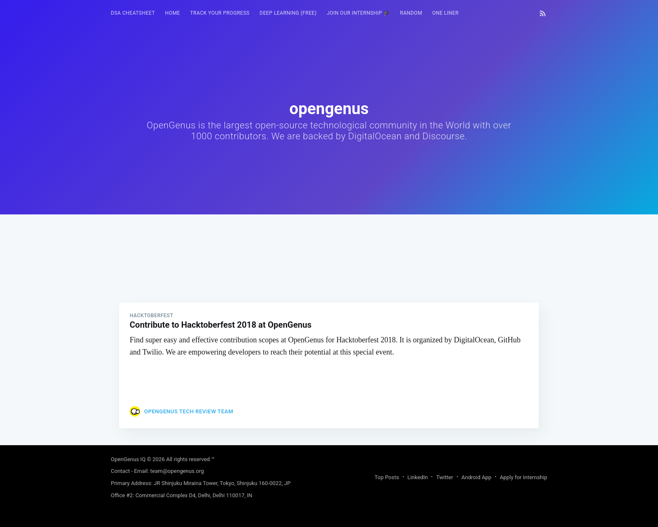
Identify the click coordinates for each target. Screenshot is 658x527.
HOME (172, 13)
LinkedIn (417, 477)
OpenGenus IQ (128, 459)
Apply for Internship (523, 477)
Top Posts (386, 477)
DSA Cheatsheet (133, 13)
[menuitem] (133, 13)
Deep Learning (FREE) (288, 13)
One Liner (445, 13)
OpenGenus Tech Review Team (188, 411)
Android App (476, 477)
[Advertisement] (329, 273)
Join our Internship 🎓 (358, 13)
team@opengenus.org (177, 471)
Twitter (444, 477)
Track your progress (220, 13)
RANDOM (411, 13)
